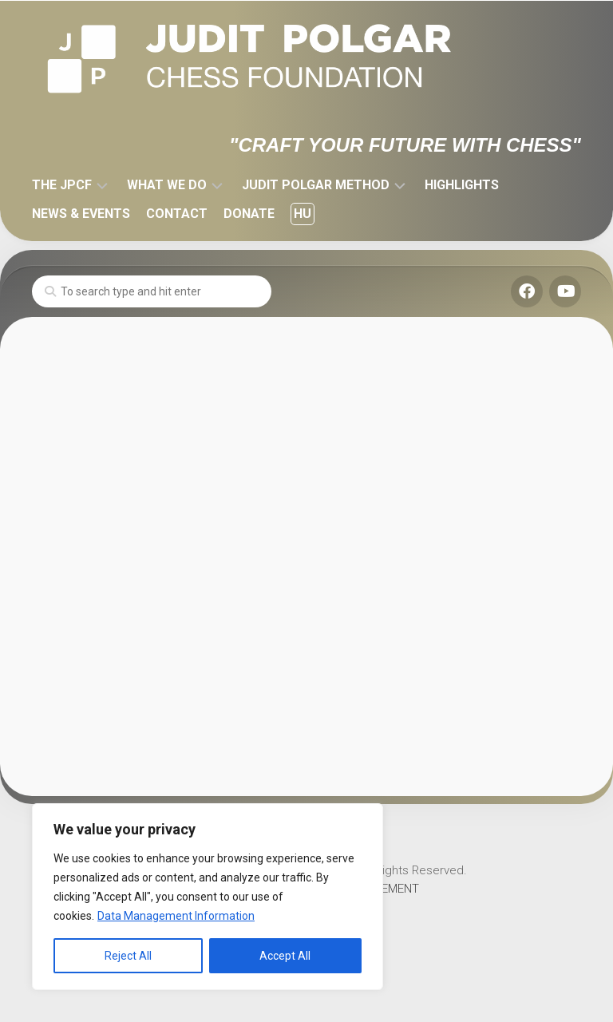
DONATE (249, 213)
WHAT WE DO (167, 184)
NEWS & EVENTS (81, 213)
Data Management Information (176, 915)
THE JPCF (62, 184)
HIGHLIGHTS (462, 184)
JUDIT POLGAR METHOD (316, 184)
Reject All (128, 955)
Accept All (284, 955)
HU (302, 213)
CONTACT (177, 213)
